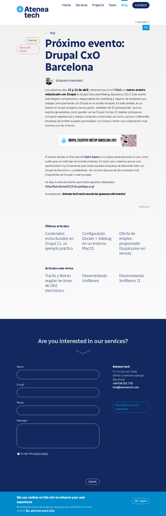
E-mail (21, 384)
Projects (98, 5)
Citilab (117, 90)
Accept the (34, 457)
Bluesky (125, 395)
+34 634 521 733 (123, 383)
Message (23, 420)
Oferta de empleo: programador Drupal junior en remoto (132, 243)
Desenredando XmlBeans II (131, 278)
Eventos (32, 40)
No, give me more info (40, 510)
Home (66, 5)
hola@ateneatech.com (126, 387)
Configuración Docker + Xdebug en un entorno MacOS (96, 241)
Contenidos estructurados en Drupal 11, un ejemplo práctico (59, 241)
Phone (20, 402)
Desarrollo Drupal (25, 49)
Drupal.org (115, 395)
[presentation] (42, 469)
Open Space (91, 157)
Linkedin (141, 395)
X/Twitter (131, 395)
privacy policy (40, 457)
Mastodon (120, 395)
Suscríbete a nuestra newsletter (127, 407)
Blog (124, 5)
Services (81, 5)
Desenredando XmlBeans (94, 278)
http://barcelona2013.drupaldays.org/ (69, 186)
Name (21, 366)
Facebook (136, 395)
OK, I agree (140, 501)
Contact (141, 5)
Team (112, 5)
